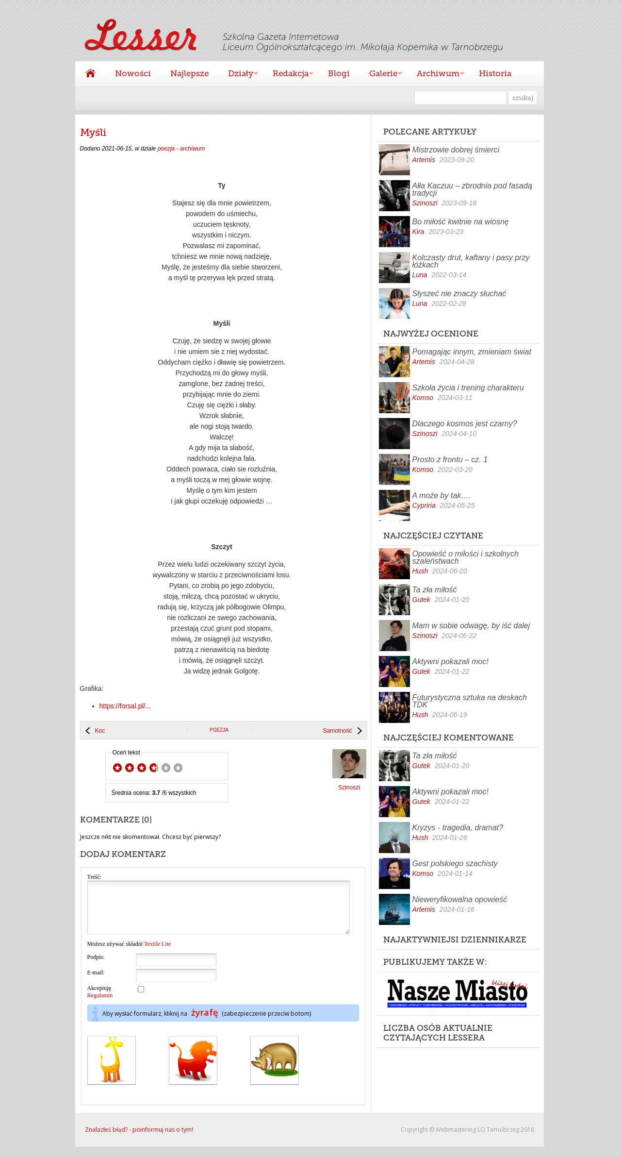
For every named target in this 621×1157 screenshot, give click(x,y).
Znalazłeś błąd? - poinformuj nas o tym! (139, 1140)
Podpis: (96, 967)
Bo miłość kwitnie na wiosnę (460, 222)
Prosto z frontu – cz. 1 (450, 459)
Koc (100, 730)
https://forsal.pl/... (125, 706)
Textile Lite (157, 954)
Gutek (421, 600)
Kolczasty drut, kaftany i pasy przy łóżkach (471, 261)
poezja (219, 730)
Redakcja (288, 74)
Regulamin (100, 1005)
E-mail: (96, 982)
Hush (420, 571)
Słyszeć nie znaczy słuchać (459, 293)
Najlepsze (189, 73)
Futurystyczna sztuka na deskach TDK (469, 701)
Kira (418, 231)
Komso (423, 398)
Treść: (94, 876)
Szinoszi (425, 203)
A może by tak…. (441, 495)
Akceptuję (100, 1002)
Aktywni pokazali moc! (450, 661)
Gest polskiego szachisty (455, 863)
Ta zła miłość (434, 590)
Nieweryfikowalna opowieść (459, 899)
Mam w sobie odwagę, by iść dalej (471, 625)
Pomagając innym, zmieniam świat (471, 352)
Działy (238, 74)
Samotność (337, 730)
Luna (419, 275)
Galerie (381, 74)
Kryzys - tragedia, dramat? (458, 827)
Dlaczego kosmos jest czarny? (464, 423)
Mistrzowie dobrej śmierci (456, 150)
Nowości (133, 73)
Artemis (423, 160)
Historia (495, 73)
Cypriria (424, 505)
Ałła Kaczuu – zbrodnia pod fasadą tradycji (472, 189)
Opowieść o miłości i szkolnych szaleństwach (465, 557)
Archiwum (435, 74)
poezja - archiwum (181, 148)
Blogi (339, 73)
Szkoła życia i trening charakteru (468, 388)
